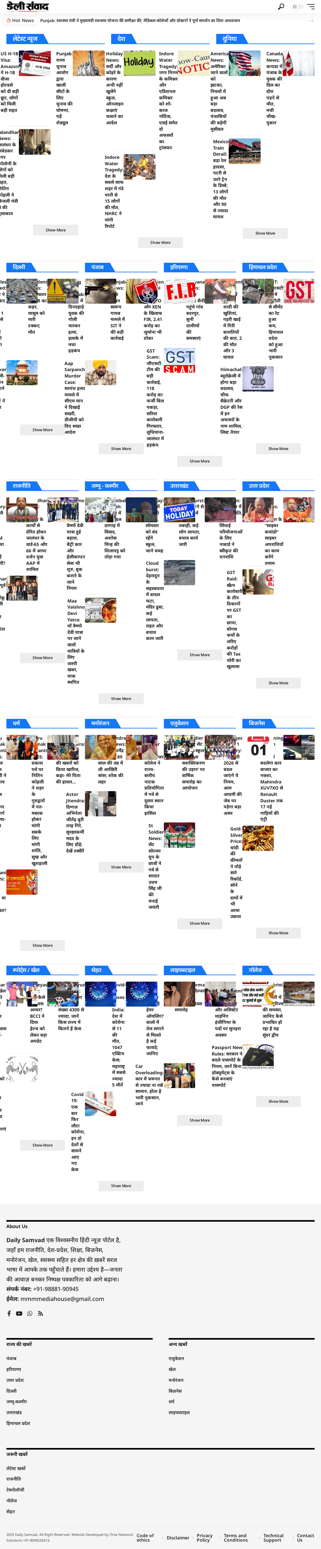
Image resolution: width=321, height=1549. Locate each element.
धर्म (16, 724)
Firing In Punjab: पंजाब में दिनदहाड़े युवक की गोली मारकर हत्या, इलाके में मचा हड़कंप (76, 316)
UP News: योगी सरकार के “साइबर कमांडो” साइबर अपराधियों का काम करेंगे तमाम (274, 532)
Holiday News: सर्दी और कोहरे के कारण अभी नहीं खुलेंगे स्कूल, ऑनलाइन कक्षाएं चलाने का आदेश (115, 88)
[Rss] (40, 1314)
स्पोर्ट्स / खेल (26, 970)
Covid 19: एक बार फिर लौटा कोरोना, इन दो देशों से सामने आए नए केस (78, 1132)
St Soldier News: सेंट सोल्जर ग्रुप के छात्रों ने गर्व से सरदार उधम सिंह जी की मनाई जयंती (156, 866)
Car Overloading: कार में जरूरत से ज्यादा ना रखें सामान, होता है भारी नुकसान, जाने (149, 1085)
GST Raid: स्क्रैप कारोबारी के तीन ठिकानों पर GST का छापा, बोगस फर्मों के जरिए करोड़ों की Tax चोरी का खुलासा (234, 620)
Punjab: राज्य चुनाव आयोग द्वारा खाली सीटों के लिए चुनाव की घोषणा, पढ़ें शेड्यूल (64, 88)
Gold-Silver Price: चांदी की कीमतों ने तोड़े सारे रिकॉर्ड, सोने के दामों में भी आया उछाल (236, 873)
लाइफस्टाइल (183, 970)
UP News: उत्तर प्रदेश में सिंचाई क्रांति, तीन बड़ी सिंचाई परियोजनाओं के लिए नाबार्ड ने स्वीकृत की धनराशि (230, 529)
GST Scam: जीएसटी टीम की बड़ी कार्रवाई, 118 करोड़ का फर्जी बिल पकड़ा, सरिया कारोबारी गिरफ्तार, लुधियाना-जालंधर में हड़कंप (155, 398)
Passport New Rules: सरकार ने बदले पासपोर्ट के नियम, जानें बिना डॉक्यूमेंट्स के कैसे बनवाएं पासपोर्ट (227, 1067)
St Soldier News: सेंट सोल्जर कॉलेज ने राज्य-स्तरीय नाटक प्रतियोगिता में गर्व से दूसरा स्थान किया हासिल (154, 775)
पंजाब (97, 267)
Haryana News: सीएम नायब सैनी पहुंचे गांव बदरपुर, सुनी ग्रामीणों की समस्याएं (195, 310)
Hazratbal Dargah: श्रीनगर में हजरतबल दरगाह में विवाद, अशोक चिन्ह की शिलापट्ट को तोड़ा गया (115, 529)
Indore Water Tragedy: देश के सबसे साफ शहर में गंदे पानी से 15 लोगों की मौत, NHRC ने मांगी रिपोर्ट (114, 191)
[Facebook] (9, 1314)
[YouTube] (19, 1314)
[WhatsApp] (30, 1314)
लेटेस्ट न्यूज (25, 38)
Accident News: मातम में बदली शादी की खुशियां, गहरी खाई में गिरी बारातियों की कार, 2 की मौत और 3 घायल (232, 319)
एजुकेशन (179, 724)
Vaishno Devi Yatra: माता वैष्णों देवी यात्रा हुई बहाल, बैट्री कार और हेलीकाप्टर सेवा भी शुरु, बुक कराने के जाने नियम (76, 544)
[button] (281, 7)
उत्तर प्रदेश (259, 486)
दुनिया (230, 38)
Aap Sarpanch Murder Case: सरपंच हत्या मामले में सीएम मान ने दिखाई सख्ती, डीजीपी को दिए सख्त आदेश (75, 397)
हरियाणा (178, 267)
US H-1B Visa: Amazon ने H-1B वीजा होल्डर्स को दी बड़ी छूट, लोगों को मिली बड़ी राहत (10, 82)
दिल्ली (19, 267)
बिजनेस (257, 724)
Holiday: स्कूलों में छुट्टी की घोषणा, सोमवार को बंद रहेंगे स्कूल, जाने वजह (155, 526)
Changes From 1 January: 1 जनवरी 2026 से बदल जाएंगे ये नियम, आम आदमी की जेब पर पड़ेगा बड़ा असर (233, 775)
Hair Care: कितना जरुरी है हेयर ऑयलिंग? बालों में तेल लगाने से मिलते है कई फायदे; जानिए (155, 1019)
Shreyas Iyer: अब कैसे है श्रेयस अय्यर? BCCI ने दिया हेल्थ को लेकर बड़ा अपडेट (38, 1013)
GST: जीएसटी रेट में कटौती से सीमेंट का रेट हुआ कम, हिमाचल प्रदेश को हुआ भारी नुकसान (276, 319)
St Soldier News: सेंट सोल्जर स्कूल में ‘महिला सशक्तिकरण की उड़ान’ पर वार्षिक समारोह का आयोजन (193, 763)
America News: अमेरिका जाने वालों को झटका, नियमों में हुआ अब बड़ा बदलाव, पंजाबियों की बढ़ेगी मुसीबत (219, 91)
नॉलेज (255, 970)
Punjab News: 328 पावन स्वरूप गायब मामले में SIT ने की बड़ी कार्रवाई (118, 310)
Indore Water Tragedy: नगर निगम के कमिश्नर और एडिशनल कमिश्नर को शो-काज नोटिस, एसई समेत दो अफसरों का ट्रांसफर (168, 101)
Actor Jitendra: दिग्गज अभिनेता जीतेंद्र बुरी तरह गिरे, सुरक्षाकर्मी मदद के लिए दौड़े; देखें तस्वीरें (75, 823)
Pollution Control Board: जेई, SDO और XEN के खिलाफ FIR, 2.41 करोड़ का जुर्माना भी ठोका (154, 310)
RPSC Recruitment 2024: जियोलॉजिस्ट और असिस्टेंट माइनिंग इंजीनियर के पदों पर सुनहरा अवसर (228, 1010)
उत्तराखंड (179, 486)
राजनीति (21, 486)
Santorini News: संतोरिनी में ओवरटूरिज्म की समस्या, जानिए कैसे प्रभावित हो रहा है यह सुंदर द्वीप (273, 1010)
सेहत (96, 970)
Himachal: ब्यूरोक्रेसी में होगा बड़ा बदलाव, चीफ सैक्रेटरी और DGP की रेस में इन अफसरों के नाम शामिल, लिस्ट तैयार (231, 401)
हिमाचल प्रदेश (263, 267)
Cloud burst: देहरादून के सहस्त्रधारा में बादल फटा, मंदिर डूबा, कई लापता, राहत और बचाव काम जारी (155, 601)
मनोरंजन (100, 724)
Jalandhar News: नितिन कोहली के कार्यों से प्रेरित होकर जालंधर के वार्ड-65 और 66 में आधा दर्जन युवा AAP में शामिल (36, 535)
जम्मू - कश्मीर (104, 486)
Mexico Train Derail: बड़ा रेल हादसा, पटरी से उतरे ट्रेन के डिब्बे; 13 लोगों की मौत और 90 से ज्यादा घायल (221, 179)
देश (121, 38)
